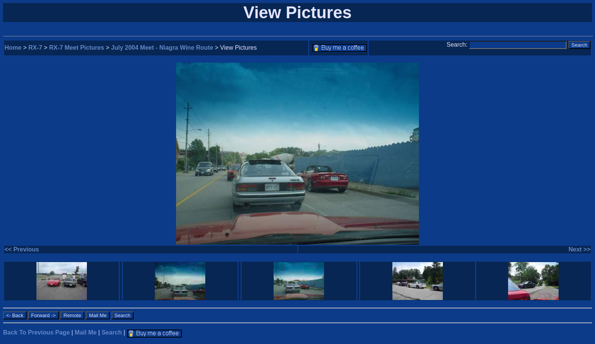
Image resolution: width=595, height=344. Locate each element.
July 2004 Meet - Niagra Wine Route (162, 47)
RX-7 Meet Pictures (76, 47)
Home (13, 47)
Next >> (579, 249)
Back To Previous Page (36, 332)
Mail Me (86, 332)
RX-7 (35, 47)
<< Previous (22, 249)
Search (112, 332)
